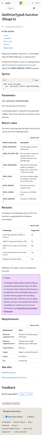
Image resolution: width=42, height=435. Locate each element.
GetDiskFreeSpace (9, 372)
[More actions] (38, 8)
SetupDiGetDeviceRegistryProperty (18, 65)
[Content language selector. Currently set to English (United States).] (12, 411)
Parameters (7, 38)
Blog (29, 422)
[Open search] (32, 3)
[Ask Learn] (34, 8)
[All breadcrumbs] (4, 8)
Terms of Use (28, 428)
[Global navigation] (2, 3)
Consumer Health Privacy (10, 428)
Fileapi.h (10, 8)
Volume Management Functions (14, 377)
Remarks (6, 44)
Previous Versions (19, 422)
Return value (8, 41)
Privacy (14, 425)
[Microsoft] (21, 3)
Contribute (5, 425)
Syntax (6, 35)
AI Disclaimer (6, 422)
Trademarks (6, 432)
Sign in (38, 3)
